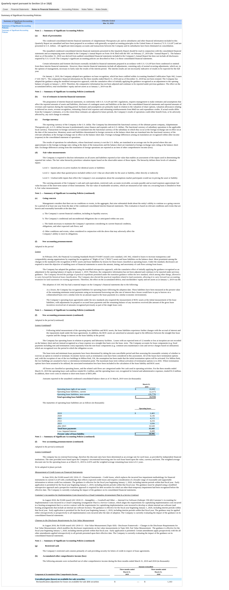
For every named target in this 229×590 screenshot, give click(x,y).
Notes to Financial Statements (45, 9)
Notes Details (101, 9)
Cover (5, 9)
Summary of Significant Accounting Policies (15, 31)
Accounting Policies (70, 9)
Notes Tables (87, 9)
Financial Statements (20, 9)
